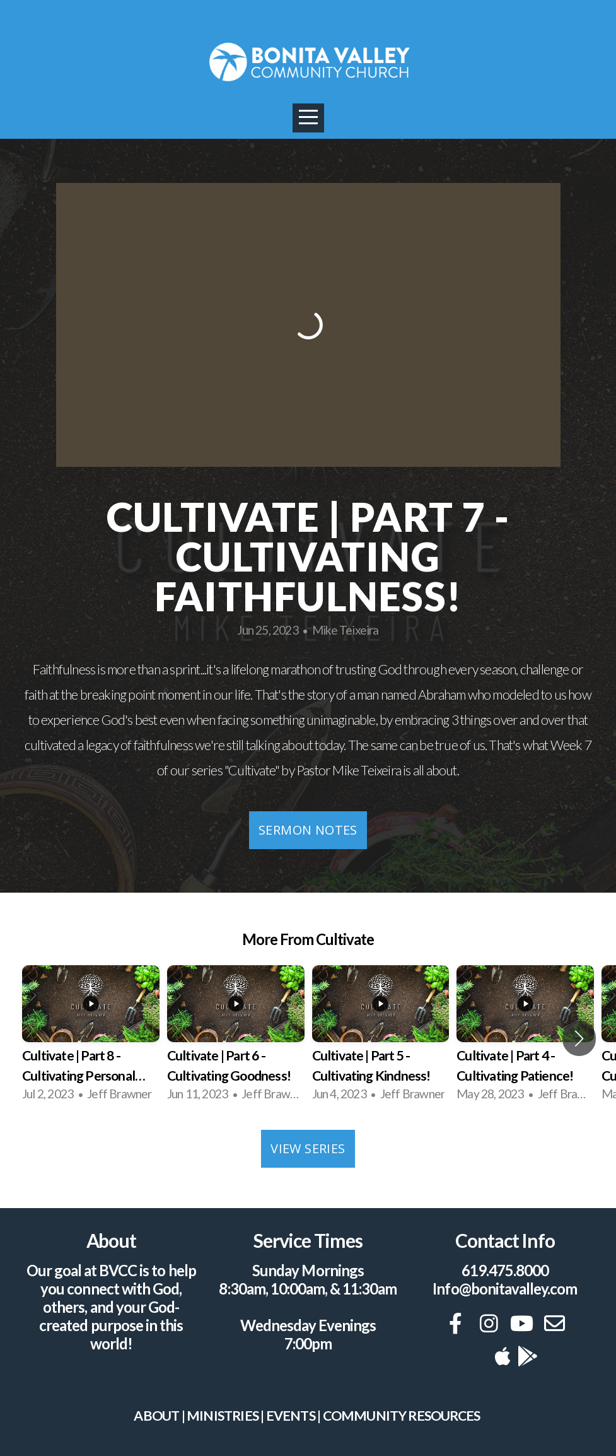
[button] (579, 1038)
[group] (91, 1038)
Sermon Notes (308, 829)
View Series (307, 1148)
